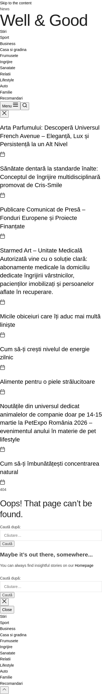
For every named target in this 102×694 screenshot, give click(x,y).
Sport (4, 37)
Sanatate (7, 68)
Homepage (84, 565)
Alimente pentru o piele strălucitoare (47, 381)
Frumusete (9, 55)
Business (8, 43)
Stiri (3, 31)
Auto (4, 86)
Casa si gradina (13, 49)
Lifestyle (7, 80)
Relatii (5, 74)
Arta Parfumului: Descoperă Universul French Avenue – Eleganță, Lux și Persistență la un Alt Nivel (50, 136)
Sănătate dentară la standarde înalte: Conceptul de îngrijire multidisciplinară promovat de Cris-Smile (50, 176)
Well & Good (44, 20)
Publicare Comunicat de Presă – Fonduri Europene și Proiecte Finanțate (42, 217)
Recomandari (11, 98)
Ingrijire (6, 62)
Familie (6, 92)
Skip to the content (16, 3)
